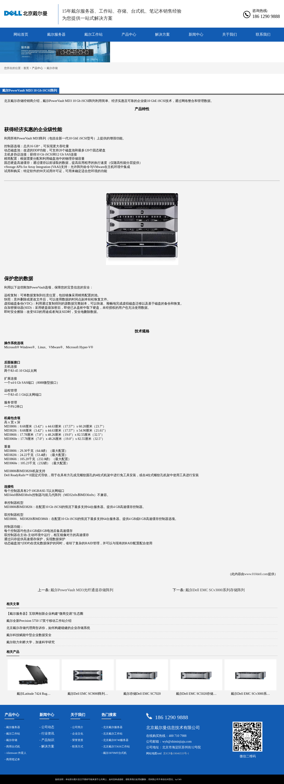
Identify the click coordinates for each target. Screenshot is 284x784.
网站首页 (21, 34)
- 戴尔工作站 (12, 733)
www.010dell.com (256, 574)
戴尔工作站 (93, 34)
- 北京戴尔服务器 (112, 727)
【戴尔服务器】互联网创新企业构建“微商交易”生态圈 (44, 613)
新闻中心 (196, 34)
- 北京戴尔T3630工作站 (116, 746)
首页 (26, 68)
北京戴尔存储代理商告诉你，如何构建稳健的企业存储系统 (48, 628)
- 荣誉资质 (77, 740)
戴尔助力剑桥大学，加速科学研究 (30, 642)
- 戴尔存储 (11, 740)
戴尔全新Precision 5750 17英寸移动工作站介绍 (38, 621)
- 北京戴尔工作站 (112, 733)
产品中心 (129, 34)
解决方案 (162, 34)
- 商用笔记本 (12, 759)
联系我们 (263, 34)
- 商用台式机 (12, 746)
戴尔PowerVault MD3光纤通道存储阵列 (82, 590)
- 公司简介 (77, 727)
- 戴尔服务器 (12, 727)
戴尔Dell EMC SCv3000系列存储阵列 (215, 590)
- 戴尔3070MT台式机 (114, 753)
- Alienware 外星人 (15, 753)
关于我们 (229, 34)
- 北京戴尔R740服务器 (115, 740)
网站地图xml (154, 753)
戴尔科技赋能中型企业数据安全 (28, 635)
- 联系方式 (77, 746)
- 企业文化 (77, 733)
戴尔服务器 (56, 34)
